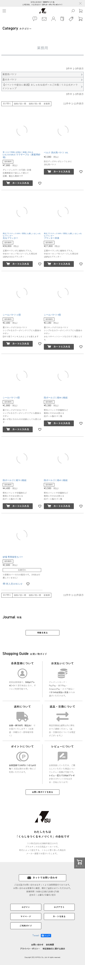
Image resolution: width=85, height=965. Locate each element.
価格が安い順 (20, 104)
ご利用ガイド (25, 926)
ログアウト (59, 907)
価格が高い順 (35, 104)
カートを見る (59, 916)
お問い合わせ (37, 945)
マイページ (25, 916)
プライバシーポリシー (30, 949)
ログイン (26, 907)
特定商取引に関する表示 (54, 949)
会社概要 (50, 945)
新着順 (47, 104)
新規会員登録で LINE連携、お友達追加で (43, 3)
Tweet (35, 935)
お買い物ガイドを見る (42, 792)
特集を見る (42, 633)
